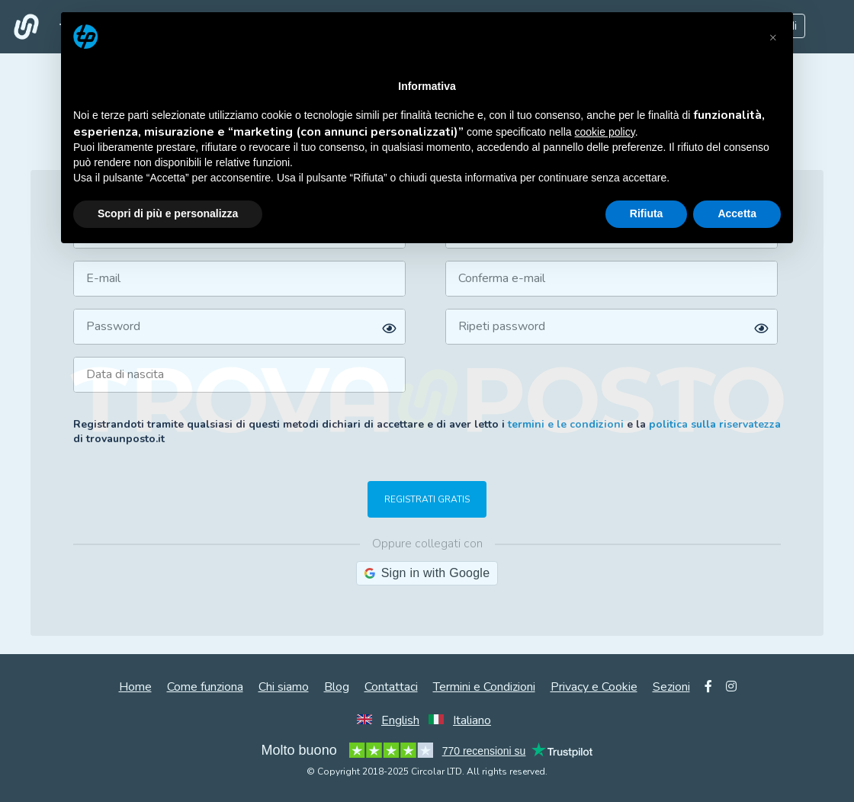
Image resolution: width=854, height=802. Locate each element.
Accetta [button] (737, 213)
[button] (773, 36)
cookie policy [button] (605, 132)
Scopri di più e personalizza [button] (168, 213)
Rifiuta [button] (646, 213)
